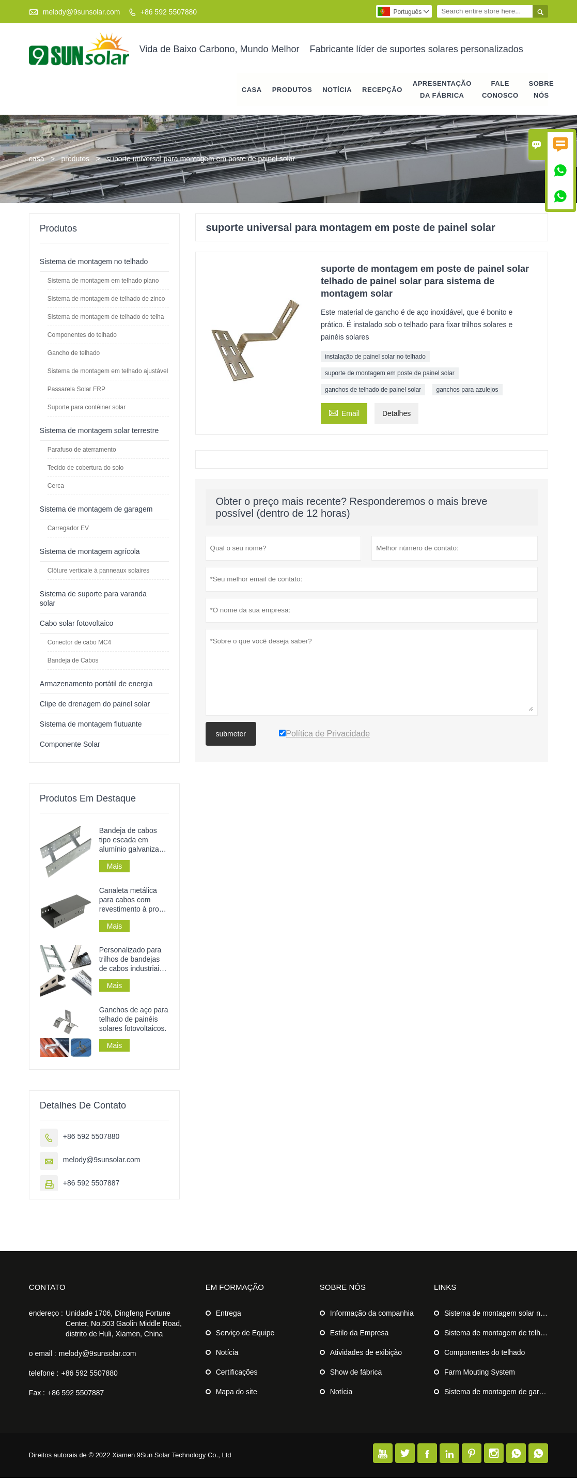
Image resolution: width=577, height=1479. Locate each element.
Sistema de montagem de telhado (498, 1334)
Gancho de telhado (74, 353)
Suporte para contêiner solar (87, 407)
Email (344, 412)
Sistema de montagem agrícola (90, 552)
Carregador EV (68, 528)
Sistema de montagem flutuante (91, 724)
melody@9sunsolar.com (81, 12)
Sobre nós (541, 90)
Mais (114, 866)
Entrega (228, 1314)
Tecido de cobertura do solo (85, 468)
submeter (231, 734)
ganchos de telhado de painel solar (373, 390)
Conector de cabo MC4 (79, 642)
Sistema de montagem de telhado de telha (106, 317)
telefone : (44, 1374)
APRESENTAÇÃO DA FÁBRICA (442, 90)
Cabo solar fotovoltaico (76, 624)
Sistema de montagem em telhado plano (103, 281)
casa (252, 90)
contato (47, 1288)
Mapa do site (236, 1393)
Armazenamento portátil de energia (96, 684)
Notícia (227, 1353)
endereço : (46, 1314)
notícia (337, 90)
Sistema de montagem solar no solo (501, 1314)
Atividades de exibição (366, 1353)
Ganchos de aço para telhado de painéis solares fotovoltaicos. (133, 1020)
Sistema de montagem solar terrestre (99, 431)
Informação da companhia (372, 1314)
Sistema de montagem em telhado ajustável (108, 371)
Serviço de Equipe (245, 1334)
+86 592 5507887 (91, 1184)
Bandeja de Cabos (73, 661)
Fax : (37, 1394)
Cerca (56, 486)
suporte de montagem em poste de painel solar (390, 373)
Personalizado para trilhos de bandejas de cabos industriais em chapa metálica (131, 960)
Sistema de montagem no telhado (94, 262)
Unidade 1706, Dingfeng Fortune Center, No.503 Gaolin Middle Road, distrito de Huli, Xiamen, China (124, 1324)
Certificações (237, 1373)
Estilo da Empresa (359, 1334)
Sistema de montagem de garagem (96, 509)
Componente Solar (70, 745)
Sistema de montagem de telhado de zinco (106, 299)
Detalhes (396, 414)
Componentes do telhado (82, 335)
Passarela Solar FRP (76, 389)
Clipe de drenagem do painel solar (95, 704)
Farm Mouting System (479, 1373)
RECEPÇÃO (382, 90)
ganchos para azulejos (467, 390)
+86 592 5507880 (169, 12)
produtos (292, 90)
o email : (42, 1354)
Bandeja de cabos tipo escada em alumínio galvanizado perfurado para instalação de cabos (133, 840)
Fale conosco (500, 90)
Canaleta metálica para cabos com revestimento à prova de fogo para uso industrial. (133, 900)
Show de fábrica (356, 1373)
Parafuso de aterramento (82, 450)
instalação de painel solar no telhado (375, 357)
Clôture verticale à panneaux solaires (98, 571)
